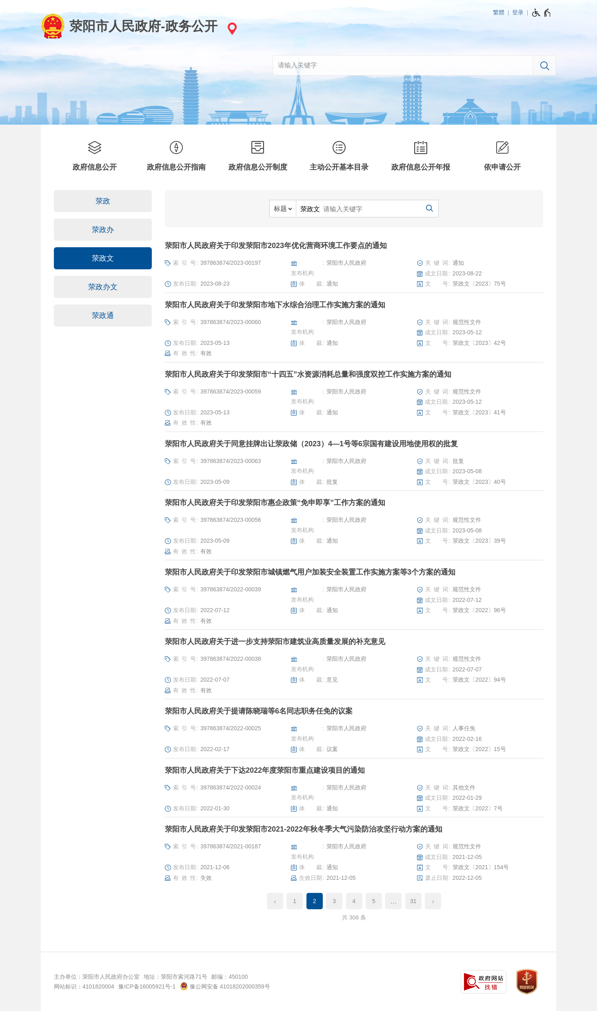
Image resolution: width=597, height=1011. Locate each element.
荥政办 (103, 230)
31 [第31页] (413, 901)
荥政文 (103, 258)
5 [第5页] (373, 901)
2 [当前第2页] (314, 901)
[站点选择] (231, 28)
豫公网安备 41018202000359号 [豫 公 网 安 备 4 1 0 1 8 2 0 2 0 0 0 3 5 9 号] (225, 986)
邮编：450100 (229, 976)
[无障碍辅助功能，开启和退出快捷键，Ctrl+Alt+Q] (541, 13)
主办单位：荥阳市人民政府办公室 (97, 976)
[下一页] (433, 901)
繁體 (498, 12)
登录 (518, 12)
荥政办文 (103, 287)
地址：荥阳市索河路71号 (175, 976)
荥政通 (103, 315)
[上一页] (275, 901)
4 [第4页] (354, 901)
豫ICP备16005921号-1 (146, 986)
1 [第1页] (294, 901)
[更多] (393, 901)
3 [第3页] (334, 901)
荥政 (102, 201)
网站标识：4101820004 (84, 986)
